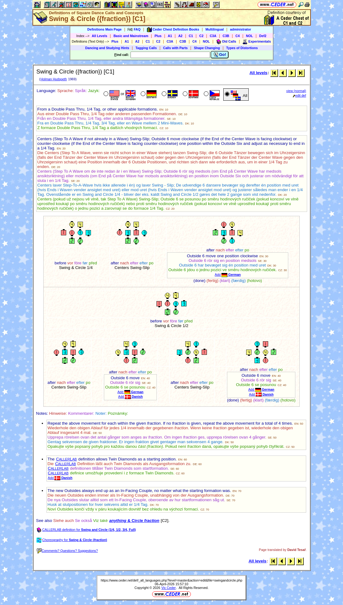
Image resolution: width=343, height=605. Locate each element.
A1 (170, 36)
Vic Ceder (168, 588)
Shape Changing (207, 48)
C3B (226, 36)
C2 (201, 36)
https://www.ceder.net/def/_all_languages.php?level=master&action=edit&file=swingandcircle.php (171, 580)
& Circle (134, 520)
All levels (259, 72)
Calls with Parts (175, 48)
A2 (180, 36)
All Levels (99, 36)
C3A (213, 36)
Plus (158, 36)
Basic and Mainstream (131, 36)
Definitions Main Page (104, 29)
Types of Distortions (242, 48)
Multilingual (214, 29)
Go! (219, 54)
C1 (191, 36)
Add (228, 274)
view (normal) (296, 91)
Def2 (262, 36)
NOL (249, 36)
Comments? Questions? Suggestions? (67, 550)
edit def (299, 95)
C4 (237, 36)
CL (66, 459)
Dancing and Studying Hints (107, 48)
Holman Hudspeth (54, 79)
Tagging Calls (146, 48)
